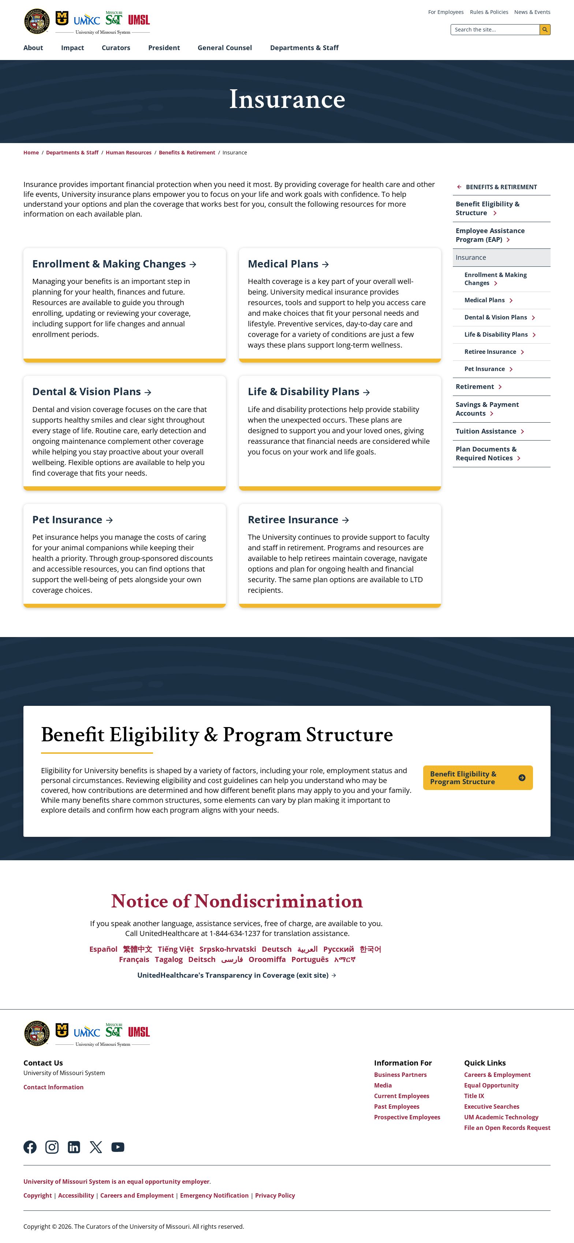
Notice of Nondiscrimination (237, 901)
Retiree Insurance (490, 352)
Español (103, 949)
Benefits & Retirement (187, 152)
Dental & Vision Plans (496, 317)
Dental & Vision (91, 391)
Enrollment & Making (114, 264)
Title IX (474, 1096)
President (164, 47)
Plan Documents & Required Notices (486, 453)
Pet (72, 519)
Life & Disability (309, 391)
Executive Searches (491, 1106)
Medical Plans (485, 300)
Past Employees (397, 1106)
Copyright (37, 1195)
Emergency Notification (214, 1195)
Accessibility (76, 1195)
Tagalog (169, 959)
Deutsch (277, 949)
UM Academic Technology (501, 1117)
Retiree (298, 519)
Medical (288, 264)
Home (31, 152)
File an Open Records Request (507, 1128)
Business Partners (400, 1075)
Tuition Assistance (486, 431)
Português (310, 959)
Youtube (117, 1147)
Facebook (30, 1147)
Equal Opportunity (491, 1085)
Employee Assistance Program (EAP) (490, 235)
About (33, 47)
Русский (338, 949)
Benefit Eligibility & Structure (488, 208)
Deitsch (202, 959)
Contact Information (53, 1087)
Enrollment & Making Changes (496, 279)
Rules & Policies (489, 11)
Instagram (52, 1147)
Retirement (475, 386)
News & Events (532, 11)
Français (134, 959)
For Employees (446, 11)
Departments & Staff (304, 47)
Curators (116, 47)
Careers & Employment (497, 1075)
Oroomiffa (267, 959)
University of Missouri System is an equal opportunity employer (116, 1182)
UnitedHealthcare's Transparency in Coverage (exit (232, 975)
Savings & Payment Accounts (487, 409)
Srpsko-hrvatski (228, 949)
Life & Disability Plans (496, 334)
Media (383, 1085)
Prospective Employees (407, 1117)
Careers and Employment (137, 1195)
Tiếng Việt (176, 949)
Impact (72, 47)
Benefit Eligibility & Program (463, 777)
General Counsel (225, 47)
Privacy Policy (275, 1195)
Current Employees (401, 1096)
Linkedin (74, 1147)
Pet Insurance (485, 369)
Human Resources (129, 152)
